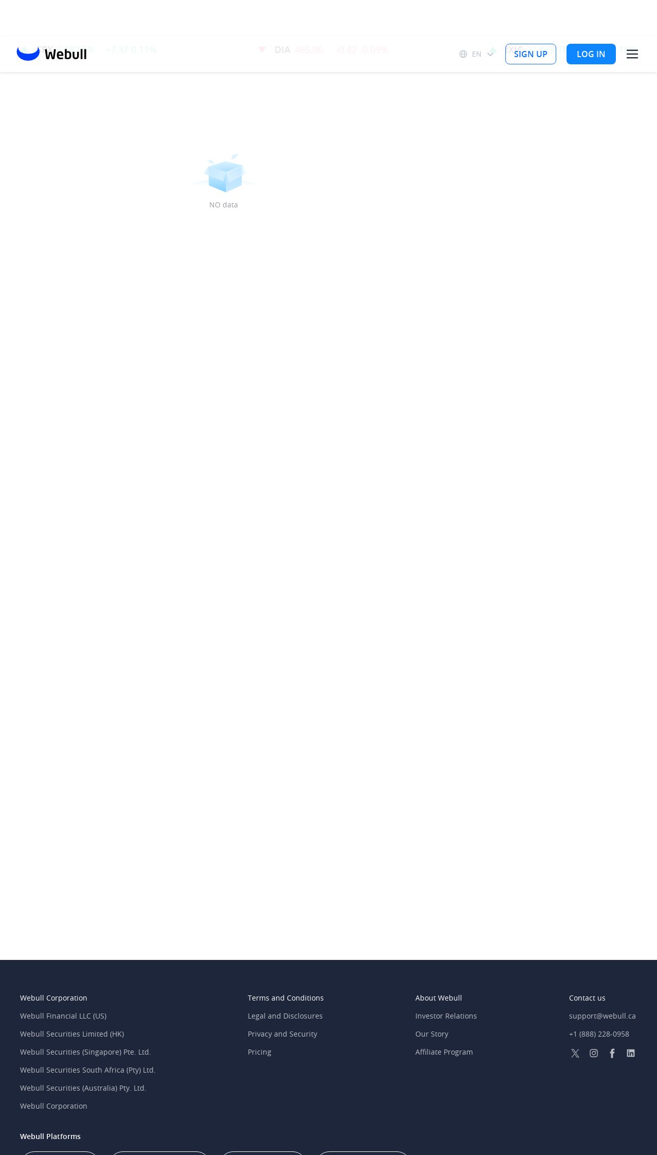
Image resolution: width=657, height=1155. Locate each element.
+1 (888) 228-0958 (599, 1034)
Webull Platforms (50, 1136)
